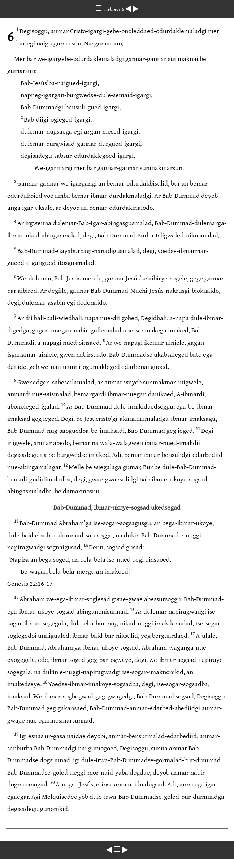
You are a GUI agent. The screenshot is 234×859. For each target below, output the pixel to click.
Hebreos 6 (114, 9)
